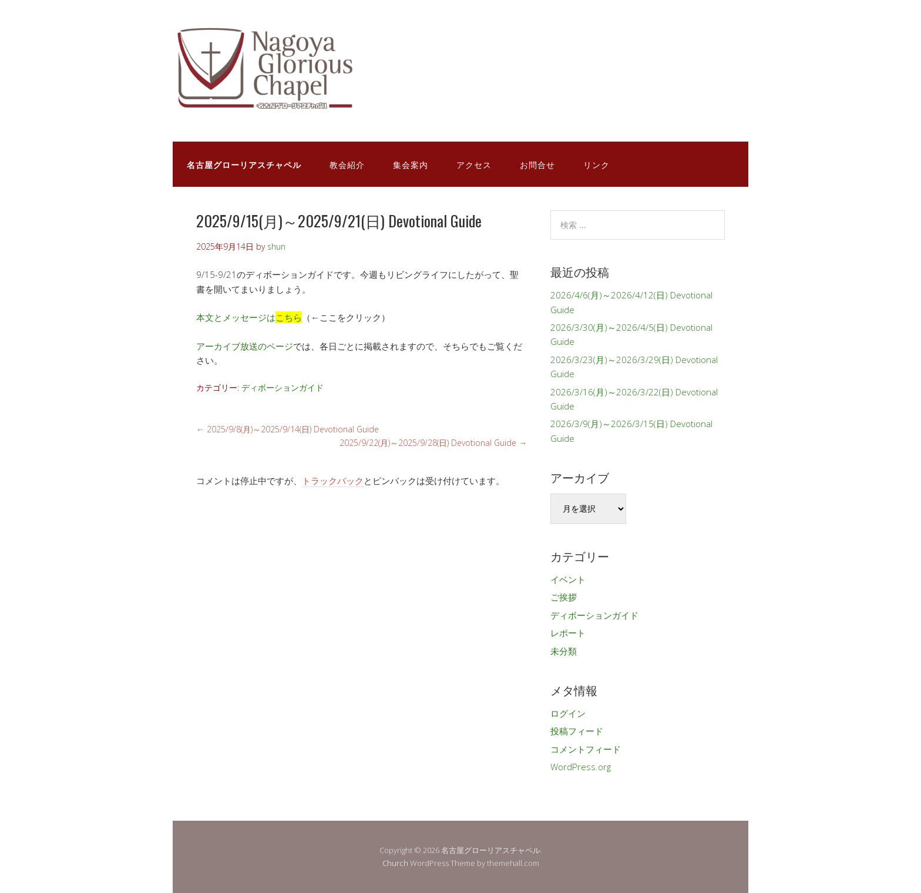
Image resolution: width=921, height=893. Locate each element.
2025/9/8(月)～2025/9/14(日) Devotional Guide (287, 429)
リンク (596, 164)
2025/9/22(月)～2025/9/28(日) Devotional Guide (433, 442)
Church (395, 863)
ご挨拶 (563, 597)
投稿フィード (576, 731)
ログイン (568, 713)
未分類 (563, 651)
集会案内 (410, 164)
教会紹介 (347, 164)
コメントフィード (585, 749)
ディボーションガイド (282, 387)
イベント (568, 579)
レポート (568, 633)
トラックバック (333, 480)
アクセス (474, 164)
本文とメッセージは (249, 317)
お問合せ (537, 164)
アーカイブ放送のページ (244, 346)
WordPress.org (580, 767)
